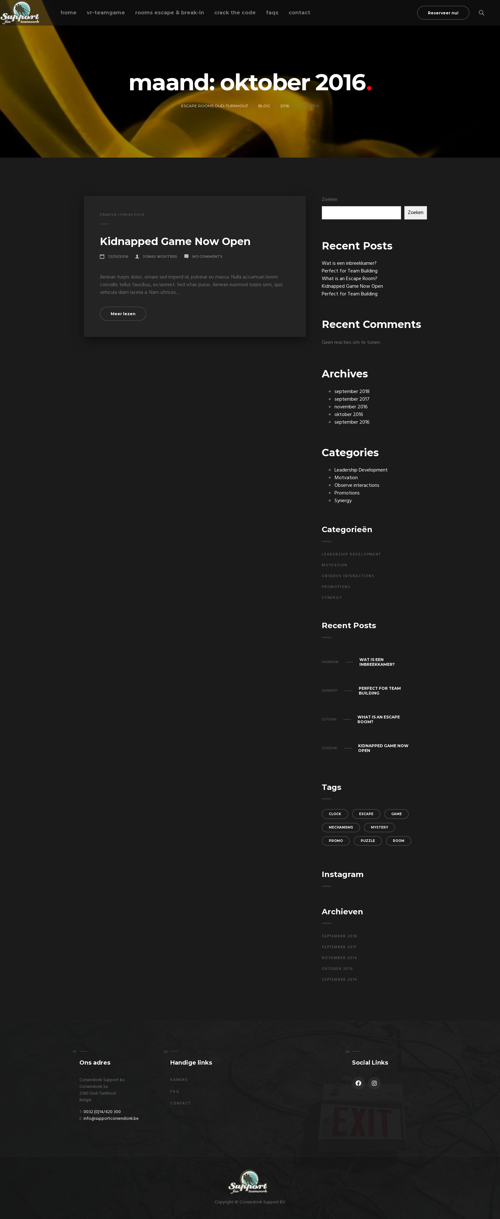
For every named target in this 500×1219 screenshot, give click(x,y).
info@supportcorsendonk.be (111, 1118)
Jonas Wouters (160, 256)
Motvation (346, 478)
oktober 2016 (349, 415)
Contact (299, 13)
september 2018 (352, 392)
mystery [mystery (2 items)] (379, 827)
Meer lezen (123, 313)
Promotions (347, 493)
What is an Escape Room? (349, 279)
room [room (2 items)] (398, 841)
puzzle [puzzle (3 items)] (368, 841)
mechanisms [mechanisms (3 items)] (341, 827)
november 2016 (351, 407)
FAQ (174, 1092)
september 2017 (352, 399)
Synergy (343, 501)
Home (69, 13)
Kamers (179, 1080)
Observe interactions (122, 214)
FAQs (272, 13)
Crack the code (235, 13)
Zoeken (329, 200)
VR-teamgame (106, 13)
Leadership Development (361, 470)
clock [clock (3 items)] (335, 814)
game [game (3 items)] (396, 814)
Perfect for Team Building (350, 271)
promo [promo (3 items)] (336, 841)
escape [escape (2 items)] (366, 814)
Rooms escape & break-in (169, 13)
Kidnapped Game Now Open (175, 241)
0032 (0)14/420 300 (102, 1112)
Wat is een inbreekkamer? (349, 263)
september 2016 (352, 422)
